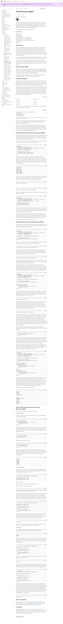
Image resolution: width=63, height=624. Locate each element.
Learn (16, 8)
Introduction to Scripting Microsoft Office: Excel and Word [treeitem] (7, 54)
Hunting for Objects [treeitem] (7, 49)
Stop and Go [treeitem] (6, 60)
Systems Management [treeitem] (5, 100)
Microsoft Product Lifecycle (26, 4)
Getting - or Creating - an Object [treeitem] (7, 46)
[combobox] (6, 9)
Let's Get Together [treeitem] (6, 56)
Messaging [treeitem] (3, 30)
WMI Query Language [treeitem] (7, 69)
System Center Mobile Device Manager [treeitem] (6, 97)
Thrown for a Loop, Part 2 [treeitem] (7, 65)
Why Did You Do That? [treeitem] (7, 72)
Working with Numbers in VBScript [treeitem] (7, 76)
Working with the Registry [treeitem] (7, 78)
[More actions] (46, 8)
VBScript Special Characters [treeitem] (8, 67)
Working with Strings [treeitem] (7, 77)
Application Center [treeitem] (4, 12)
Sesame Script (26, 8)
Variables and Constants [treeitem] (7, 68)
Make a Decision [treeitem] (6, 58)
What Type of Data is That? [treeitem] (7, 71)
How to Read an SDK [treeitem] (7, 48)
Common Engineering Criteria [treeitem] (6, 15)
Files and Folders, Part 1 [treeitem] (7, 37)
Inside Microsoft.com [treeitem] (5, 24)
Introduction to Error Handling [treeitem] (7, 51)
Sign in (61, 1)
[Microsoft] (1, 1)
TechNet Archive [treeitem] (4, 11)
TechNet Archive (20, 8)
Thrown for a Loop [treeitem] (6, 64)
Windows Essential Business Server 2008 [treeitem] (6, 105)
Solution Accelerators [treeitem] (5, 94)
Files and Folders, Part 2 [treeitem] (7, 38)
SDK (20, 71)
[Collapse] (11, 8)
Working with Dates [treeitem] (6, 73)
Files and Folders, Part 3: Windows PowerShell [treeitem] (7, 40)
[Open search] (59, 1)
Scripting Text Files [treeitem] (6, 59)
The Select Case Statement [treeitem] (7, 63)
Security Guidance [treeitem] (4, 92)
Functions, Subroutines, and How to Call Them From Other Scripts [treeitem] (8, 43)
